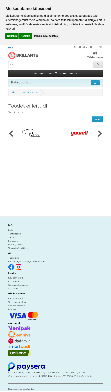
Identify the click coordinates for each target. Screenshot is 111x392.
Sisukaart (13, 288)
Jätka (97, 119)
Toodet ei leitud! (30, 92)
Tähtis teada (14, 233)
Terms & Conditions (18, 248)
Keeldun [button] (25, 36)
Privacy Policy (15, 244)
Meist (11, 230)
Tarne (11, 237)
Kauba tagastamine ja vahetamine (26, 261)
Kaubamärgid (15, 277)
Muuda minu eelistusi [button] (46, 36)
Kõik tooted (14, 281)
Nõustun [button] (12, 36)
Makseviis (13, 241)
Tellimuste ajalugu (17, 302)
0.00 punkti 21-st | (55, 73)
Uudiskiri (12, 309)
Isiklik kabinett (15, 298)
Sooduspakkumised (18, 285)
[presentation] (10, 133)
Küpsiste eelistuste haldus (21, 389)
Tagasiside (13, 257)
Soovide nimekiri (16, 305)
